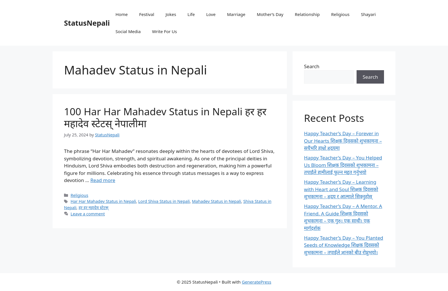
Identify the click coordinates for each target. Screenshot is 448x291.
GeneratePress (256, 282)
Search (311, 66)
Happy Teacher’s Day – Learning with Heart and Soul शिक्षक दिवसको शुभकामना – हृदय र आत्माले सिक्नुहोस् (341, 189)
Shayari (368, 14)
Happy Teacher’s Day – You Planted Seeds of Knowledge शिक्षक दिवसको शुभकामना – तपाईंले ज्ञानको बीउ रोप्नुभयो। (343, 245)
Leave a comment (88, 214)
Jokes (171, 14)
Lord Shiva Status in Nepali (164, 201)
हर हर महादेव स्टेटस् (93, 207)
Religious (340, 14)
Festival (146, 14)
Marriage (236, 14)
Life (191, 14)
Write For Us (164, 31)
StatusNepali (87, 23)
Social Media (128, 31)
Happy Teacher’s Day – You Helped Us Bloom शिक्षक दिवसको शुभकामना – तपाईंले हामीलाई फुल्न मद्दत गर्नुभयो (343, 164)
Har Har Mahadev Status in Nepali (103, 201)
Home (121, 14)
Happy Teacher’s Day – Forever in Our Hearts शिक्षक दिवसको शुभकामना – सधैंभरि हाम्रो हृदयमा (343, 140)
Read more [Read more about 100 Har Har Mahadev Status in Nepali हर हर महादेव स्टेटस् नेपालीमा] (102, 180)
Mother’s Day (270, 14)
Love (211, 14)
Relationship (307, 14)
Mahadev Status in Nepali (216, 201)
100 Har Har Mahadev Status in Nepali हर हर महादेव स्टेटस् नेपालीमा (165, 117)
